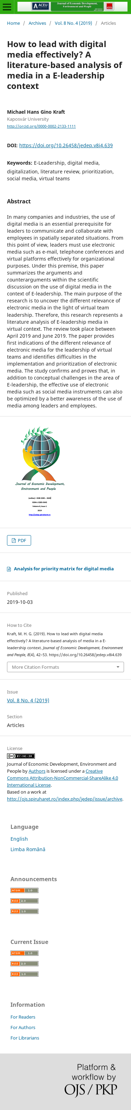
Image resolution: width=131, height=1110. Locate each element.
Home (13, 23)
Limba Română (27, 849)
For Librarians (24, 1038)
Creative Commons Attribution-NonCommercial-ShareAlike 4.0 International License (62, 778)
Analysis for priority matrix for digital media (64, 568)
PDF (21, 540)
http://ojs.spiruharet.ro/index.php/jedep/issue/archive (64, 799)
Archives (37, 23)
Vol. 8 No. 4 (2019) (73, 23)
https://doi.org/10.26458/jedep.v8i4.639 (66, 145)
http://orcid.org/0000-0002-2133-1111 (41, 126)
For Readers (22, 1017)
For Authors (22, 1027)
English (19, 838)
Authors (37, 771)
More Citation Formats (35, 667)
